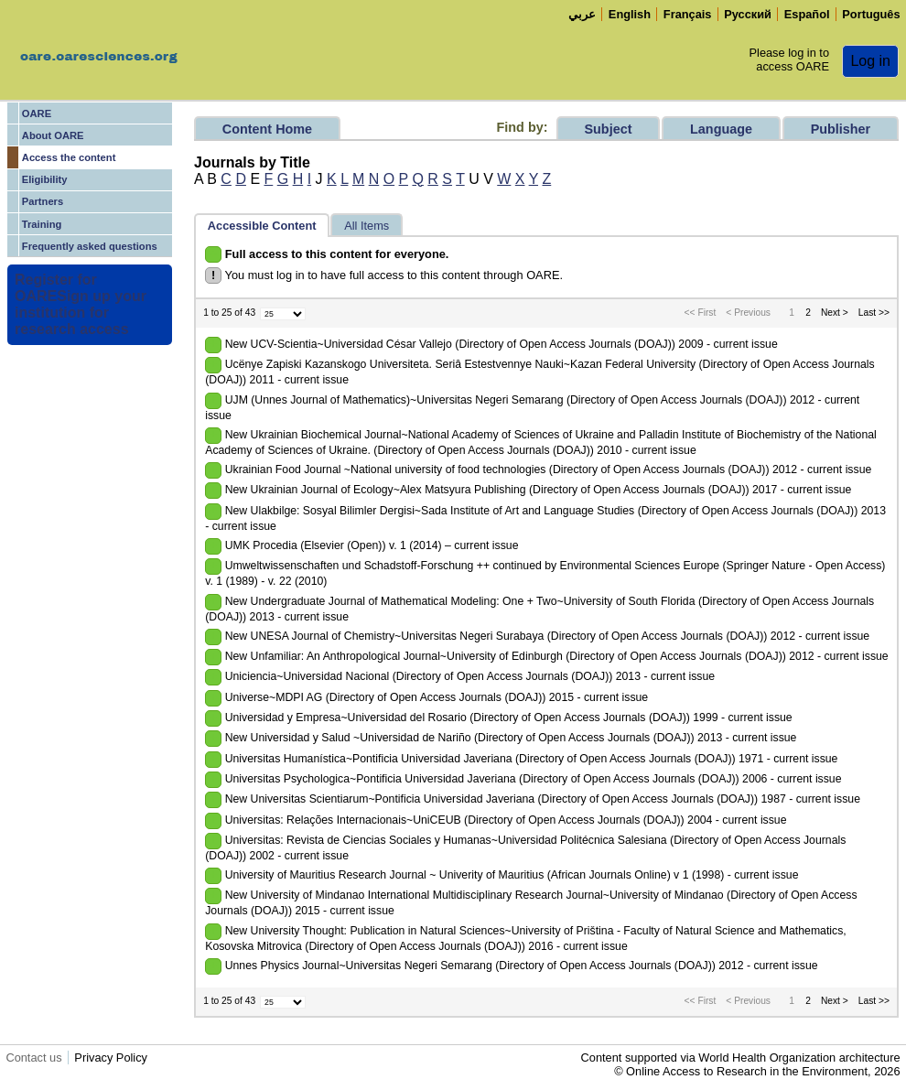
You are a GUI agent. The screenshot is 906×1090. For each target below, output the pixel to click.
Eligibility (45, 179)
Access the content (69, 157)
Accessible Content (262, 225)
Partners (42, 201)
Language (721, 129)
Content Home (267, 129)
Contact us (33, 1057)
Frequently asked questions (89, 246)
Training (42, 224)
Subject (607, 129)
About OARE (53, 135)
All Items (366, 225)
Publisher (841, 129)
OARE (36, 113)
